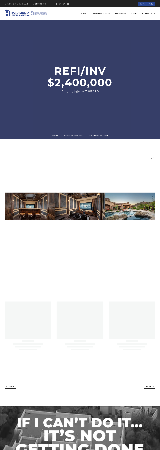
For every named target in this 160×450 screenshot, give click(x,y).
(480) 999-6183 (40, 4)
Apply (134, 13)
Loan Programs (102, 13)
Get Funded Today (147, 4)
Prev (9, 386)
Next (150, 386)
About (85, 13)
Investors (121, 13)
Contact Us (149, 13)
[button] (7, 206)
